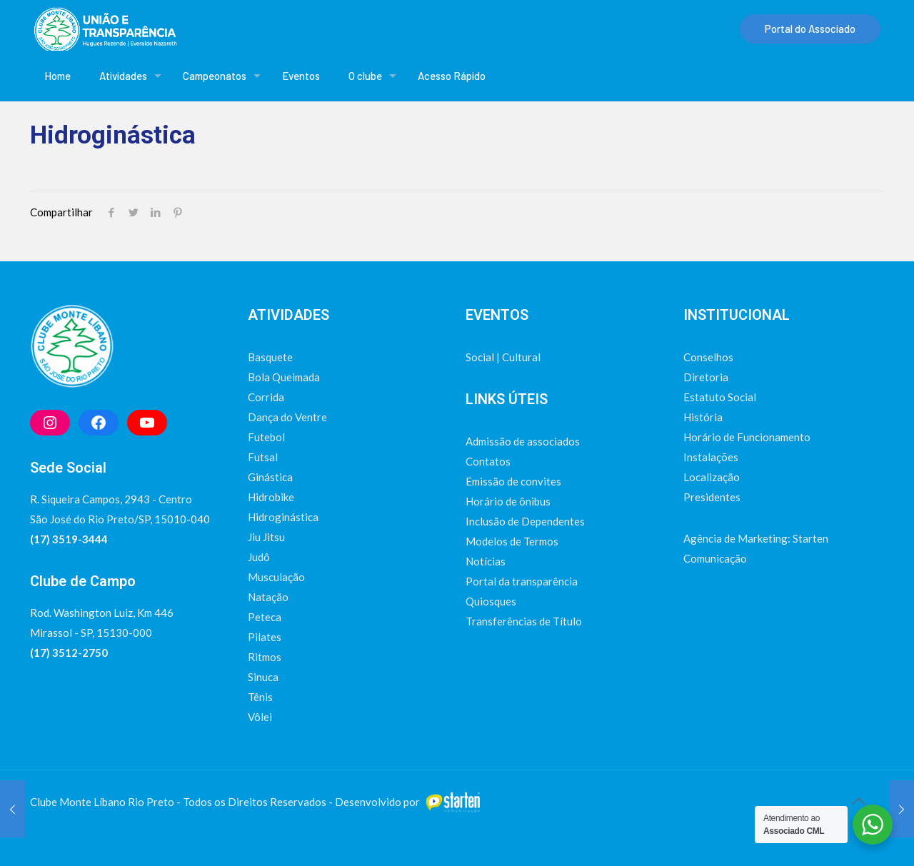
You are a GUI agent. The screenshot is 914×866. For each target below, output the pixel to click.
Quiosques (491, 601)
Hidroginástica (283, 516)
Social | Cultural (503, 357)
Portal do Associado (810, 28)
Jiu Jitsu (266, 536)
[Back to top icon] (858, 800)
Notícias (486, 561)
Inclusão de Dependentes (525, 521)
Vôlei (260, 716)
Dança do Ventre (287, 417)
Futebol (266, 437)
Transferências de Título (524, 621)
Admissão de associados (523, 441)
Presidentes (711, 496)
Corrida (266, 397)
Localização (711, 476)
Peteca (264, 616)
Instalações (710, 456)
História (703, 417)
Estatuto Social (719, 397)
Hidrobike (271, 496)
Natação (268, 596)
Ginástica (270, 476)
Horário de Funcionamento (746, 437)
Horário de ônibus (508, 501)
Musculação (276, 576)
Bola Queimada (284, 377)
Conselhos (708, 357)
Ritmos (264, 656)
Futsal (263, 456)
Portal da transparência (522, 581)
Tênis (260, 696)
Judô (259, 556)
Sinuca (263, 676)
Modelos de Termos (512, 541)
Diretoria (705, 377)
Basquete (270, 357)
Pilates (264, 636)
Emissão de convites (513, 481)
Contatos (488, 461)
